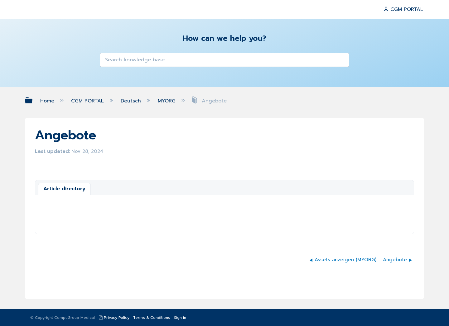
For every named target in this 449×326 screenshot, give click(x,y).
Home (48, 101)
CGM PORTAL (406, 9)
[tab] (64, 189)
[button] (108, 61)
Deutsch (132, 101)
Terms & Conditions (151, 317)
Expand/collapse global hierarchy (32, 100)
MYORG (167, 101)
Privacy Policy (116, 317)
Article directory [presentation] (64, 188)
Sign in (180, 317)
